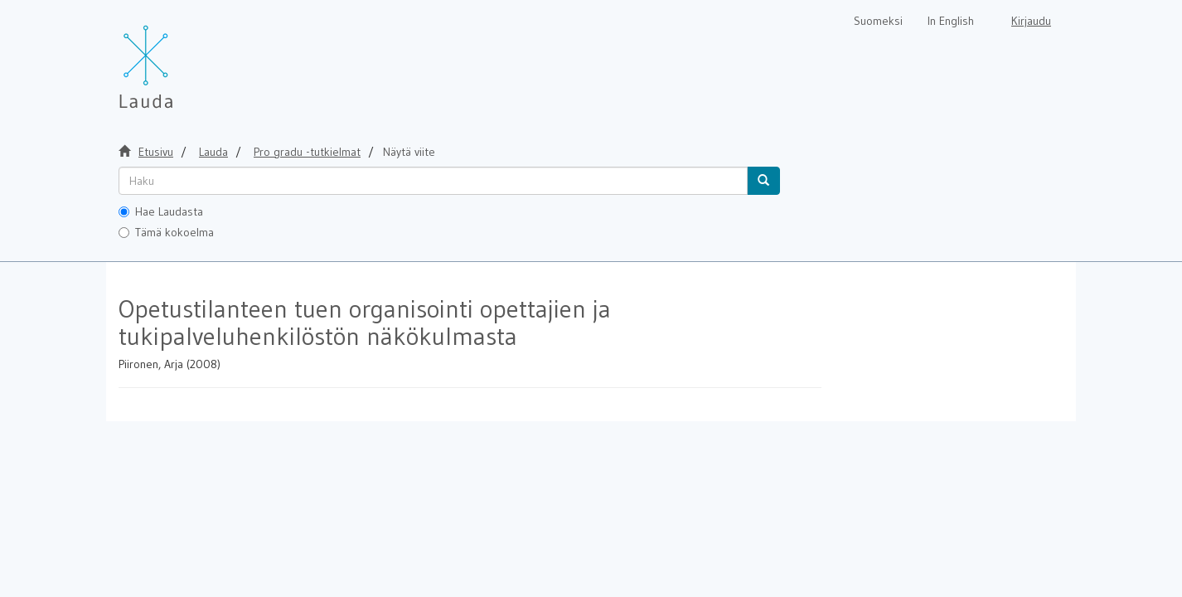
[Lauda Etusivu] (180, 58)
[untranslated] (433, 181)
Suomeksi (878, 20)
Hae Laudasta (161, 211)
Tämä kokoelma (166, 232)
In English (951, 20)
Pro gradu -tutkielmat (307, 151)
